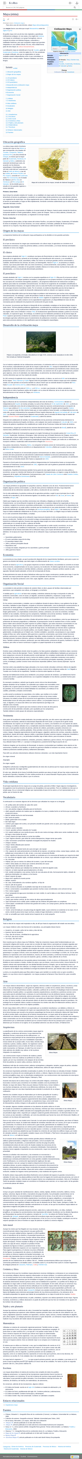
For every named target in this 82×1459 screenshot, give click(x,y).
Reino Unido (9, 449)
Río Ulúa (17, 180)
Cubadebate (70, 72)
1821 (67, 404)
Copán (26, 380)
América (41, 36)
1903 (47, 459)
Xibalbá (72, 1294)
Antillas (7, 173)
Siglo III (24, 256)
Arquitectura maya (11, 1405)
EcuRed (13, 2)
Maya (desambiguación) (40, 25)
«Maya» (8, 1425)
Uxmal (61, 62)
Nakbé (41, 297)
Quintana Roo (7, 154)
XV (67, 55)
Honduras (76, 64)
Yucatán (61, 64)
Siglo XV (53, 277)
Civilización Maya (59, 72)
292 (50, 366)
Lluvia (62, 495)
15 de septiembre (57, 404)
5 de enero (73, 412)
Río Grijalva (7, 175)
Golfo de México (14, 171)
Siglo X (20, 277)
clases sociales (55, 561)
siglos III (61, 55)
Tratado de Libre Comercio (54, 474)
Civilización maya (19, 23)
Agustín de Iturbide (61, 412)
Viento (69, 495)
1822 (4, 414)
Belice (70, 66)
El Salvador (63, 66)
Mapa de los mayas (11, 1433)
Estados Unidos (72, 474)
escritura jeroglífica (44, 509)
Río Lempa (16, 182)
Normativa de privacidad (11, 1456)
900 (63, 378)
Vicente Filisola (14, 416)
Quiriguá (15, 1216)
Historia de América (64, 1446)
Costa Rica (70, 433)
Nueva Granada (44, 457)
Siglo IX (55, 262)
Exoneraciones (32, 1456)
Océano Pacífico (18, 173)
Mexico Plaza (9, 1435)
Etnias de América (18, 1446)
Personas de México (49, 1446)
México (22, 148)
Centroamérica (59, 402)
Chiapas (5, 157)
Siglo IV (57, 509)
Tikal (68, 59)
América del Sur (20, 385)
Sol (57, 495)
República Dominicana (21, 476)
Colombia (48, 447)
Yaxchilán (45, 1214)
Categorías (6, 1446)
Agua (13, 497)
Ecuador (10, 385)
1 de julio (64, 422)
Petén (5, 316)
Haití (68, 669)
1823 (71, 422)
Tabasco (20, 152)
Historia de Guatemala (11, 1449)
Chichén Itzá (74, 59)
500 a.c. (37, 388)
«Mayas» (8, 1422)
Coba (35, 1264)
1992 (35, 464)
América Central (70, 51)
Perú (73, 382)
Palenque (20, 380)
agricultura (19, 564)
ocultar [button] (15, 68)
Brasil (64, 427)
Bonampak (6, 1258)
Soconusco (49, 441)
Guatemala (69, 64)
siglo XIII (31, 1387)
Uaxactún (22, 1264)
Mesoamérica (34, 28)
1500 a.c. (29, 388)
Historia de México (26, 1449)
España (17, 404)
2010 (22, 466)
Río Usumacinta (12, 178)
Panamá (6, 408)
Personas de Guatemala (33, 1446)
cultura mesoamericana (26, 46)
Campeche (12, 152)
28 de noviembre (24, 408)
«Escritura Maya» (11, 1437)
